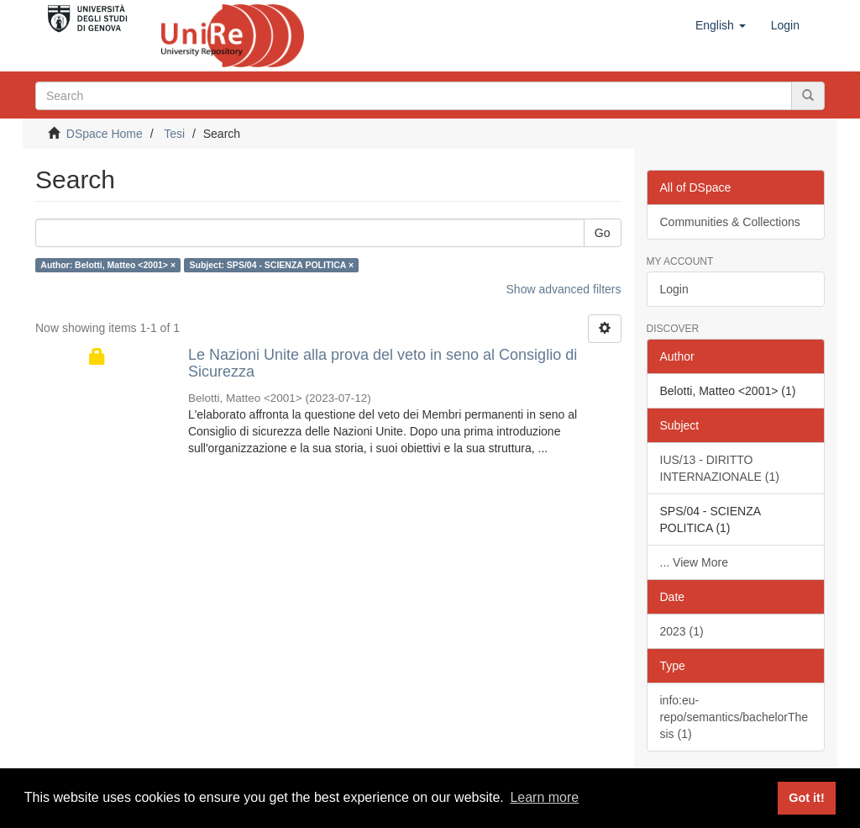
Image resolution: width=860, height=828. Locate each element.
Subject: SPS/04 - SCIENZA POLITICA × (272, 265)
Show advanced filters (563, 289)
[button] (720, 25)
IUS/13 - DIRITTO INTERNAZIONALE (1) (719, 468)
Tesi (174, 133)
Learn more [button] (544, 797)
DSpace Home (104, 133)
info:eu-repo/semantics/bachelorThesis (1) (734, 717)
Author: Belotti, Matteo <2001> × (108, 265)
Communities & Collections (730, 222)
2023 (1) (682, 631)
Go (603, 233)
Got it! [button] (806, 797)
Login (674, 289)
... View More (694, 562)
